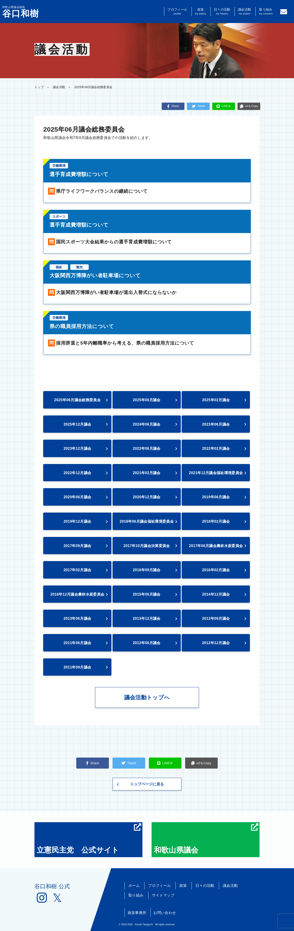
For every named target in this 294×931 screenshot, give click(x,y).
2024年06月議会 (147, 424)
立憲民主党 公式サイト (89, 838)
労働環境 (58, 165)
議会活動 (244, 11)
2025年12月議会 (77, 424)
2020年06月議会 (77, 497)
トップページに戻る (147, 784)
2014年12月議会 (216, 594)
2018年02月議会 (216, 521)
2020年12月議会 (147, 497)
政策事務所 (137, 913)
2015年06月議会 (147, 594)
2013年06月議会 (77, 618)
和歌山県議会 (206, 838)
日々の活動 (222, 11)
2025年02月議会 (216, 400)
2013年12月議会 (147, 618)
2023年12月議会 (77, 448)
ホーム (134, 886)
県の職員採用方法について (82, 326)
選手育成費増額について (79, 174)
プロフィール (177, 11)
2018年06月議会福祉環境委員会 (147, 521)
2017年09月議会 (77, 546)
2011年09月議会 (77, 667)
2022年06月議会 (147, 448)
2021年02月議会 (147, 473)
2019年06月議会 (216, 497)
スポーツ (58, 216)
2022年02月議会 (216, 448)
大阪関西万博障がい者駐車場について (95, 275)
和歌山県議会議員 (20, 12)
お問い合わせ (164, 913)
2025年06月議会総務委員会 (77, 400)
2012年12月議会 (216, 643)
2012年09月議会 (216, 618)
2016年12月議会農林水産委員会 (78, 594)
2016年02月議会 (216, 570)
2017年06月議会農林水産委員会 (216, 546)
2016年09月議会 (147, 570)
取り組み (266, 11)
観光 (79, 267)
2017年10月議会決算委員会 (146, 546)
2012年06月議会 (147, 643)
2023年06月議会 (216, 424)
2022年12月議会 (77, 473)
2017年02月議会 (77, 570)
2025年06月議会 (147, 400)
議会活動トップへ (147, 697)
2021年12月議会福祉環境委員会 (216, 473)
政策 (200, 11)
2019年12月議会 (77, 521)
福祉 (59, 267)
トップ (39, 87)
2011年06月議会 (77, 643)
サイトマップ (163, 895)
